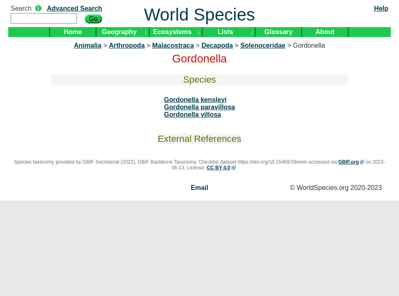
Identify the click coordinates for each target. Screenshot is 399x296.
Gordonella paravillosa (199, 107)
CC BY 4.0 (218, 168)
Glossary (278, 31)
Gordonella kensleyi (195, 99)
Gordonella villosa (192, 114)
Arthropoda (127, 45)
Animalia (88, 45)
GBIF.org (348, 162)
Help (381, 8)
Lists (225, 31)
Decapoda (217, 45)
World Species (199, 14)
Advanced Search (74, 8)
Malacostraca (173, 45)
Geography (119, 31)
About (324, 31)
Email (200, 187)
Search (21, 8)
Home (73, 31)
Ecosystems (172, 31)
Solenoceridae (262, 45)
